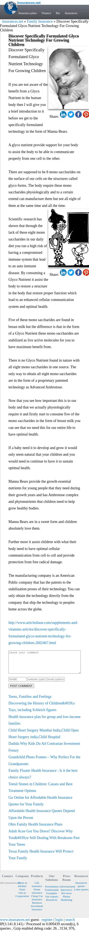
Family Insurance (40, 21)
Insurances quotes (81, 889)
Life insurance (37, 889)
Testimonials (52, 894)
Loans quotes (81, 893)
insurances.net (12, 21)
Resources (51, 904)
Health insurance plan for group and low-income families (44, 724)
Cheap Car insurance (37, 902)
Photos (66, 900)
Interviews (66, 894)
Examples (51, 897)
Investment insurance (37, 912)
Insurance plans (28, 13)
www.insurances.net (15, 924)
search (70, 924)
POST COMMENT (21, 690)
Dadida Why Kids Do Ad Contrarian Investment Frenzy (44, 751)
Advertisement (66, 890)
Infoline (22, 890)
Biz (58, 13)
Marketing (66, 904)
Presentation (52, 890)
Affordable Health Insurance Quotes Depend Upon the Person (41, 818)
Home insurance (37, 895)
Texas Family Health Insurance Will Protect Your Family (40, 859)
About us (22, 887)
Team (22, 893)
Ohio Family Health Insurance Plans (35, 829)
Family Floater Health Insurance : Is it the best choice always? (42, 778)
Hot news (66, 897)
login (59, 924)
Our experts (51, 900)
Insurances (71, 13)
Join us (22, 897)
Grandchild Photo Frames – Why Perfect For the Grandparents (44, 764)
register (47, 924)
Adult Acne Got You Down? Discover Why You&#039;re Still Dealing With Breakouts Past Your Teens (44, 842)
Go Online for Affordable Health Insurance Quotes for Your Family (40, 805)
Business (37, 907)
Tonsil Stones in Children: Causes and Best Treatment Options (40, 791)
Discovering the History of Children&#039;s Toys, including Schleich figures (41, 711)
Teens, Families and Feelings (30, 701)
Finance (46, 13)
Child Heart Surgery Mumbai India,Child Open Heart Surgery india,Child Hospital (43, 738)
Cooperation (22, 900)
